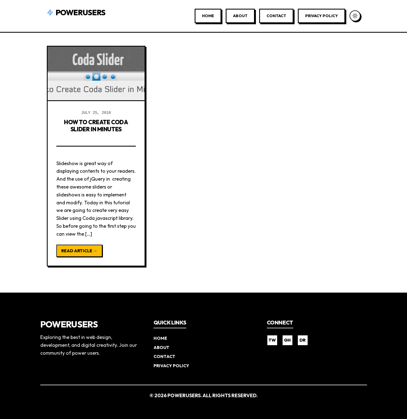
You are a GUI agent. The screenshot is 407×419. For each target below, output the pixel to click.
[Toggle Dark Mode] (355, 15)
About (240, 15)
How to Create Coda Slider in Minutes (96, 125)
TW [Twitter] (272, 340)
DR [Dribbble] (302, 340)
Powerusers (76, 12)
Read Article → (79, 250)
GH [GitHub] (287, 340)
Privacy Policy (321, 15)
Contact (276, 15)
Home (208, 15)
